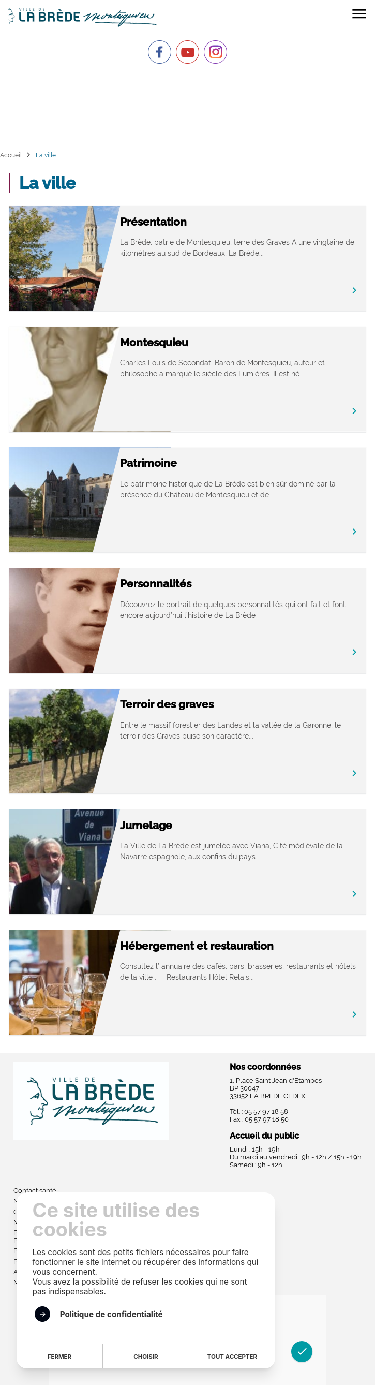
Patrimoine (148, 462)
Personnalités (155, 583)
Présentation (153, 221)
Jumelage (146, 825)
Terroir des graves (167, 704)
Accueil (11, 155)
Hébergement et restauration (197, 945)
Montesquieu (154, 342)
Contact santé (34, 1191)
